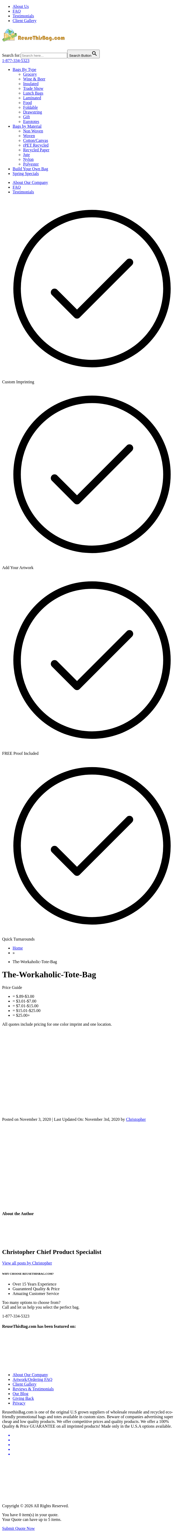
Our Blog (20, 1393)
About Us (21, 6)
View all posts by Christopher (27, 1263)
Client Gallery (24, 20)
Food (27, 102)
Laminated (32, 98)
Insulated (31, 83)
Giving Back (23, 1398)
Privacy (19, 1403)
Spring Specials (26, 173)
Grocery (30, 74)
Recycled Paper (36, 150)
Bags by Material (27, 126)
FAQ (17, 11)
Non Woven (33, 131)
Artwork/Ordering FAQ (32, 1379)
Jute (26, 154)
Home (18, 948)
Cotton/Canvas (35, 140)
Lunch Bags (33, 93)
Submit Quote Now (18, 1528)
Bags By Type (24, 69)
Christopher (136, 1119)
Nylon (28, 159)
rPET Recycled (36, 145)
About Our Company (30, 182)
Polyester (31, 164)
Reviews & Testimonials (33, 1389)
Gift (26, 117)
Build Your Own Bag (30, 169)
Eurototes (31, 121)
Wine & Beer (34, 79)
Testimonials (23, 16)
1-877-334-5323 (15, 60)
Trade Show (33, 88)
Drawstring (32, 112)
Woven (29, 135)
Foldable (30, 107)
